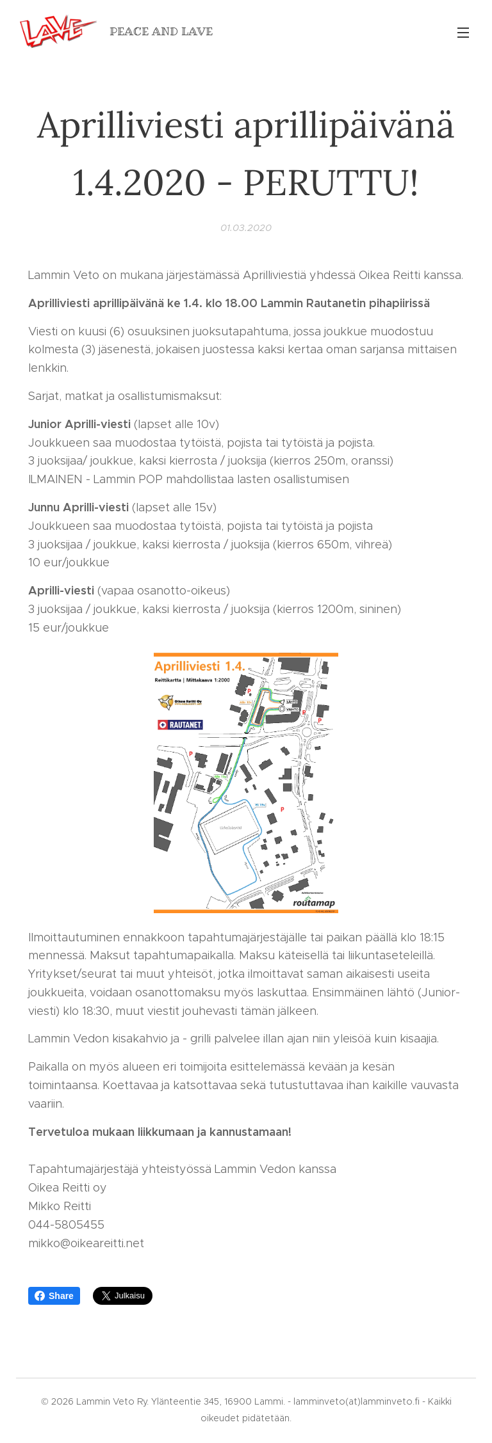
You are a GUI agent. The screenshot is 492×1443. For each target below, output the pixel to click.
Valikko (463, 32)
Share (54, 1296)
